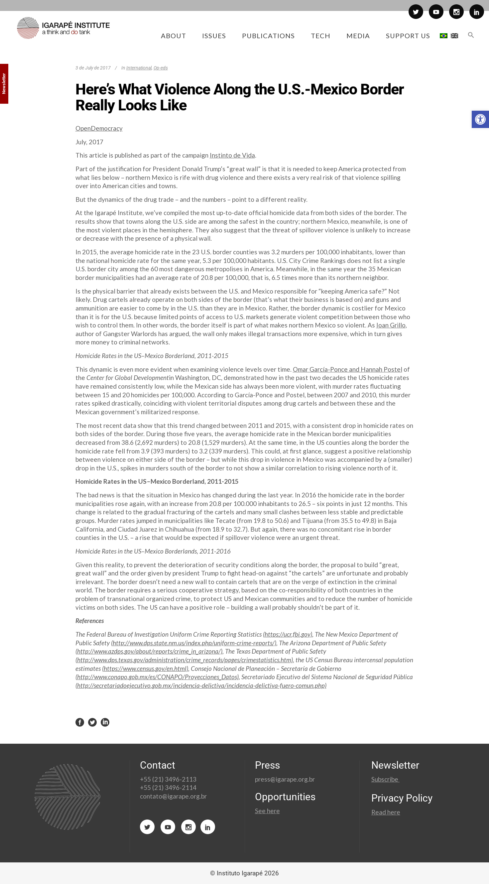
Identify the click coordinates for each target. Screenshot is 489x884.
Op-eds (161, 67)
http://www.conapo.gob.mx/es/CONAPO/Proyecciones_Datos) (158, 677)
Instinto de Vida (232, 155)
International (139, 67)
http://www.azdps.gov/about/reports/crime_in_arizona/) (149, 651)
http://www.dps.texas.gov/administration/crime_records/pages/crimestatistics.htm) (185, 660)
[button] (480, 119)
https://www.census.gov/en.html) (146, 668)
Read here (385, 812)
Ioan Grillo (391, 325)
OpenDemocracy (99, 128)
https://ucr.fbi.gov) (288, 634)
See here (267, 811)
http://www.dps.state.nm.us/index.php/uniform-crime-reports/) (194, 643)
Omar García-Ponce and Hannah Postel (347, 369)
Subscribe (385, 779)
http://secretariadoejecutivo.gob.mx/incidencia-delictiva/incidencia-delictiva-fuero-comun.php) (201, 685)
